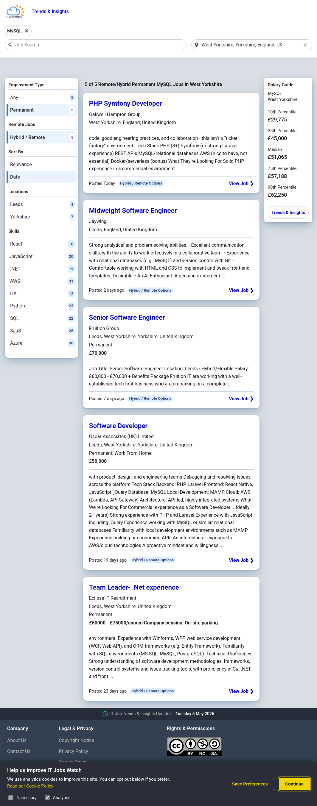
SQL (42, 303)
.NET (42, 253)
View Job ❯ (241, 168)
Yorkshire (42, 201)
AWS (42, 266)
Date (15, 161)
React (42, 229)
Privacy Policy (73, 736)
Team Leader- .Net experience (134, 572)
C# (42, 278)
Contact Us (19, 736)
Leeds (42, 189)
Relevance (21, 149)
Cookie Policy (73, 747)
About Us (17, 725)
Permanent (42, 95)
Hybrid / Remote (42, 122)
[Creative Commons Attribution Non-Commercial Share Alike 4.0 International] (238, 729)
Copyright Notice (76, 725)
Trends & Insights (50, 11)
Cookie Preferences (79, 758)
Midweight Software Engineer (133, 195)
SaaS (42, 315)
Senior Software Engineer (127, 302)
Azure (42, 328)
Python (42, 291)
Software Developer (118, 410)
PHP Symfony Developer (125, 88)
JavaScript (42, 241)
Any (42, 82)
